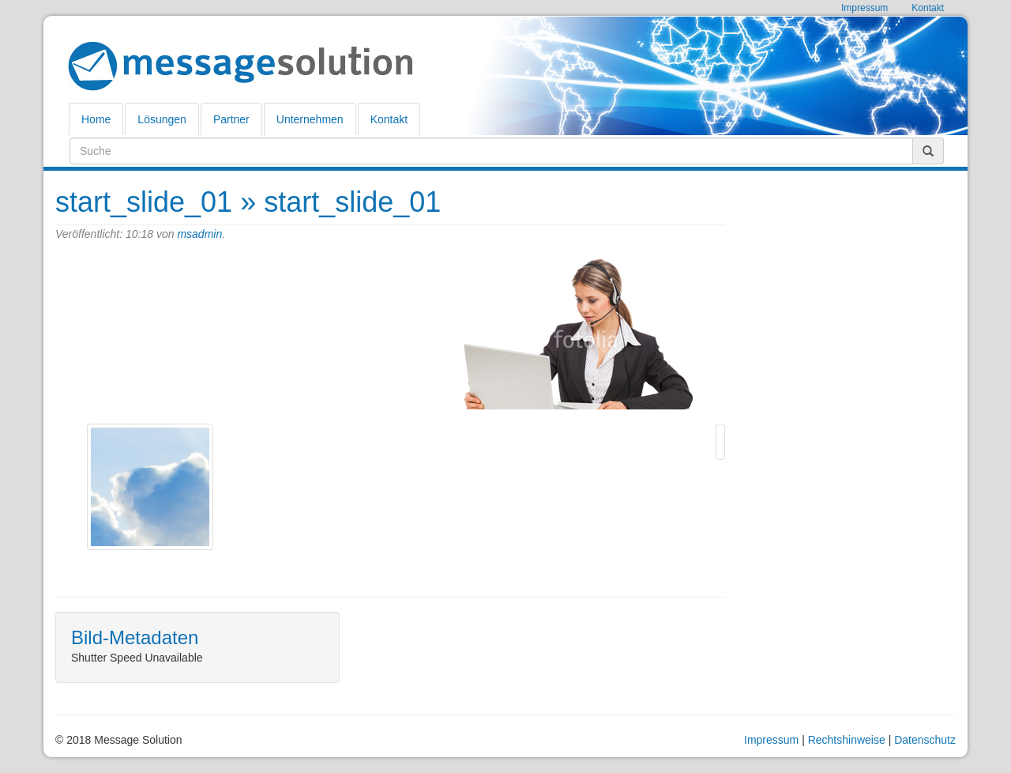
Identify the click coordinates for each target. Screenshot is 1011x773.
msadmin (199, 234)
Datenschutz (925, 739)
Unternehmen (310, 119)
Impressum (771, 739)
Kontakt (389, 119)
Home (96, 119)
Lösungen (161, 119)
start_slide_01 (143, 202)
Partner (231, 119)
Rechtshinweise (846, 739)
